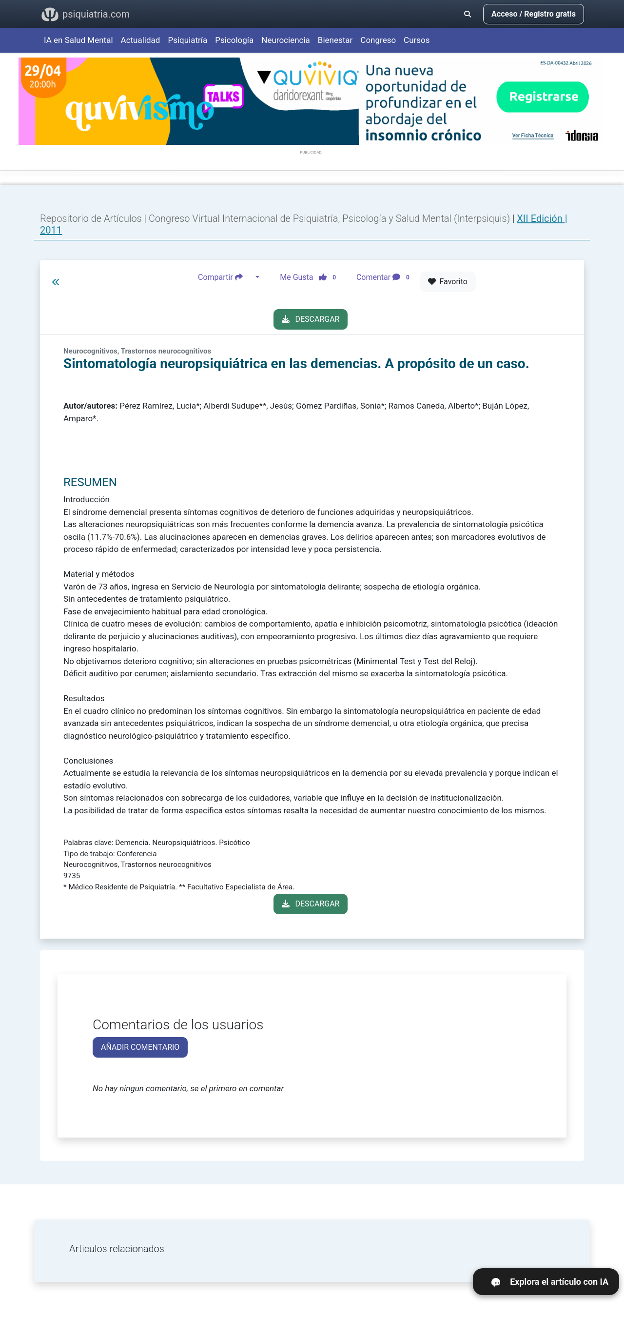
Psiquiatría (187, 40)
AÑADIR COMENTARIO (140, 1047)
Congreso (378, 40)
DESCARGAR (311, 319)
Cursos (416, 40)
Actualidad (140, 40)
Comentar (384, 277)
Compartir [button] (226, 277)
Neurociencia (285, 40)
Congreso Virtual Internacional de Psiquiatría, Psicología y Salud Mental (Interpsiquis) (330, 218)
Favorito (448, 281)
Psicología (234, 40)
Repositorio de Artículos (91, 218)
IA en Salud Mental (78, 40)
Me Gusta (311, 277)
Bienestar (335, 40)
